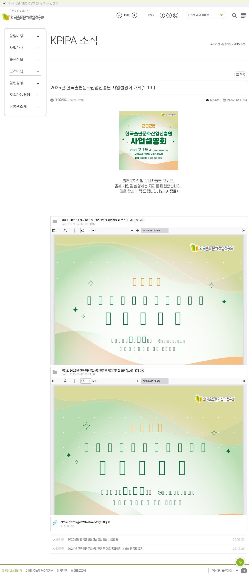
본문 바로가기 (19, 11)
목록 (240, 74)
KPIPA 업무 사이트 (198, 15)
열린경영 (16, 83)
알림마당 (16, 36)
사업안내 (16, 48)
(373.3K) (102, 370)
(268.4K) (102, 220)
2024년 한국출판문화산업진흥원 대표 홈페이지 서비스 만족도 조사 (105, 548)
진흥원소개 (18, 106)
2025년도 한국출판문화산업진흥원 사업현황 (92, 539)
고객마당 (16, 71)
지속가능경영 (19, 95)
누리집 (215, 44)
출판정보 (16, 59)
